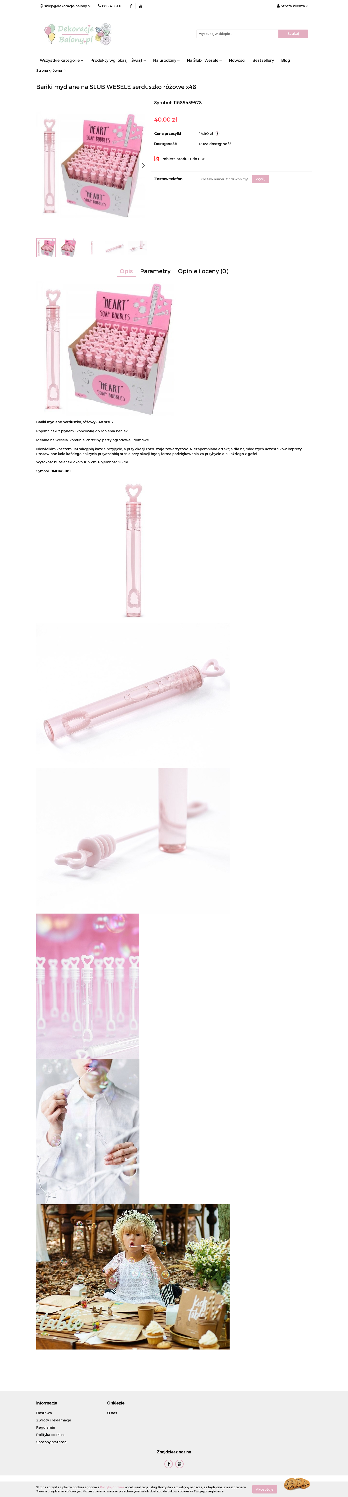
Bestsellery (263, 60)
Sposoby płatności (51, 1442)
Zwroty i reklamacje (53, 1420)
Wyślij (261, 179)
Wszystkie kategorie (61, 60)
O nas (112, 1413)
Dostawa (44, 1413)
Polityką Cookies (112, 1487)
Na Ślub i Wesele (204, 60)
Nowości (237, 60)
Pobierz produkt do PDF (179, 158)
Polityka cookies (50, 1435)
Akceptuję (265, 1489)
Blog (285, 60)
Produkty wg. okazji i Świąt (118, 60)
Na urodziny (166, 60)
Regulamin (45, 1427)
